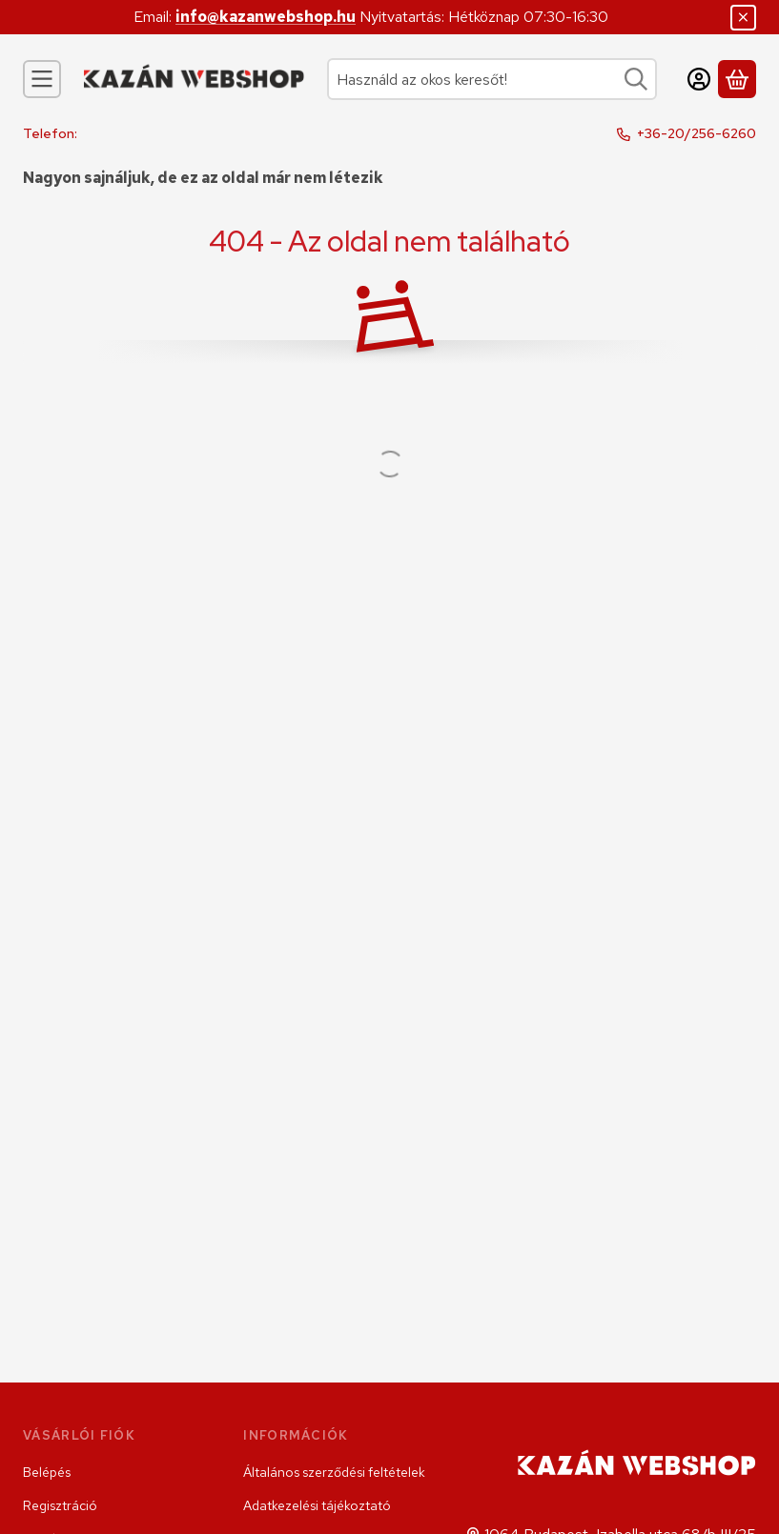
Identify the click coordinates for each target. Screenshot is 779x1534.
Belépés (47, 1472)
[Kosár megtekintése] (737, 79)
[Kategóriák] (42, 79)
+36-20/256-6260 (696, 133)
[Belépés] (699, 79)
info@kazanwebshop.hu (265, 17)
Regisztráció (60, 1505)
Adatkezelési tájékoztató (317, 1505)
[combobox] (492, 79)
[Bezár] (743, 17)
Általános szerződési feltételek (334, 1472)
